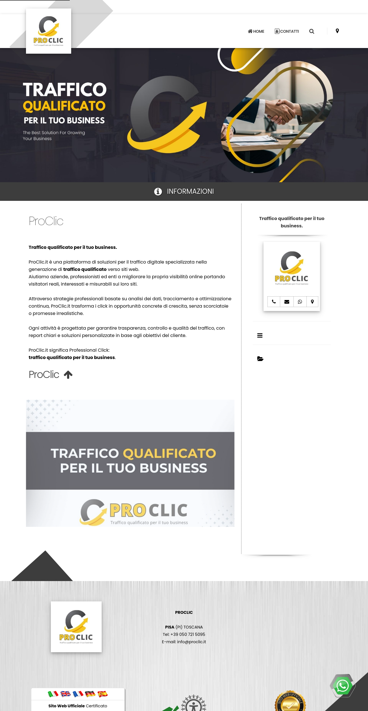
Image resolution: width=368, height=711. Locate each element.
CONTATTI (287, 31)
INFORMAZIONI (184, 191)
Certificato (78, 706)
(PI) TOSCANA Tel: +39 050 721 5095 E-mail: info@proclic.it (184, 627)
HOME (256, 31)
